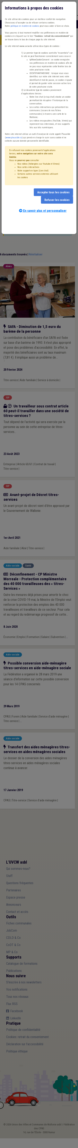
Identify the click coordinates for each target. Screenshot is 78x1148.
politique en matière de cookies (24, 26)
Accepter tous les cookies (53, 192)
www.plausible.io (14, 137)
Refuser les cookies (57, 200)
